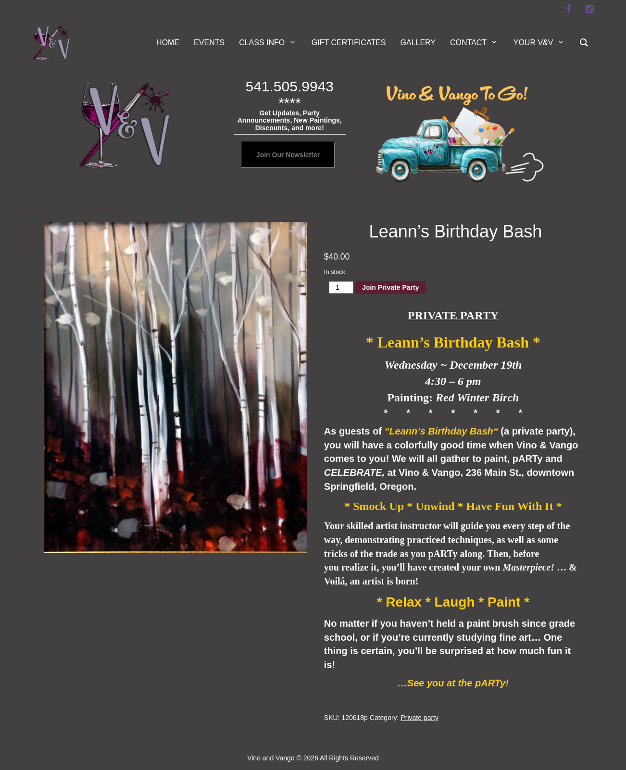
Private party (419, 717)
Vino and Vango (270, 758)
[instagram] (589, 9)
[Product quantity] (341, 287)
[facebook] (568, 9)
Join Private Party (390, 287)
